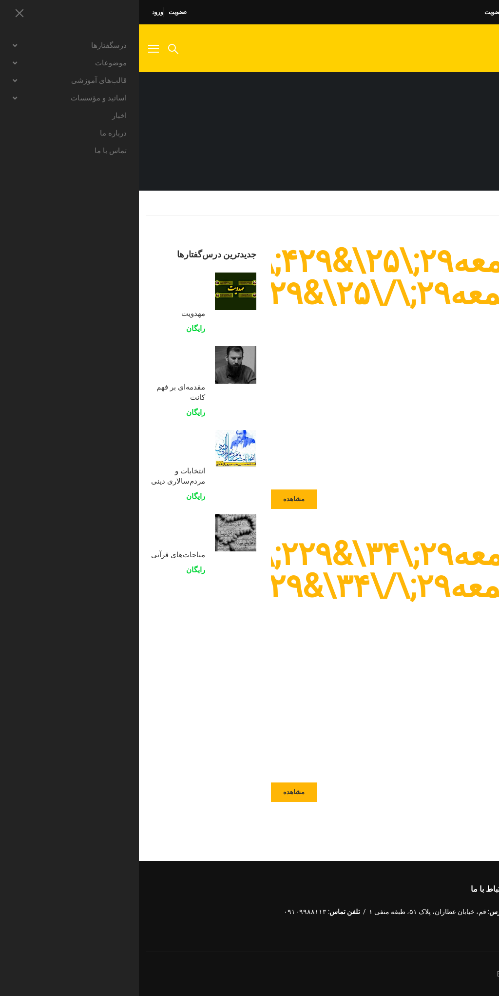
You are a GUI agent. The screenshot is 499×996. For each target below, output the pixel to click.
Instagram (478, 929)
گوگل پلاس (437, 909)
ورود (18, 12)
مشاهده (155, 499)
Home (482, 202)
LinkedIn (396, 909)
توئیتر (458, 909)
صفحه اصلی (477, 12)
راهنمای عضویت (364, 12)
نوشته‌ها (441, 202)
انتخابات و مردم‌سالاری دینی (39, 476)
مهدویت (54, 313)
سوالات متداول (423, 12)
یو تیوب (458, 929)
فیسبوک (478, 909)
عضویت (39, 12)
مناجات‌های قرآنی (39, 554)
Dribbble (417, 909)
